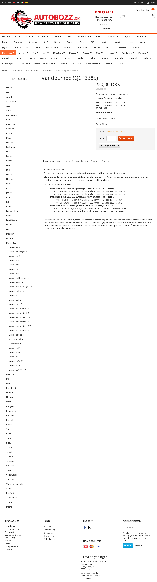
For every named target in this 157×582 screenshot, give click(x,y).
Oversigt (8, 543)
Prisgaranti (105, 28)
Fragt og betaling (12, 529)
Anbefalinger (82, 161)
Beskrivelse (48, 161)
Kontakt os (9, 540)
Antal (102, 138)
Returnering (10, 538)
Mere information (104, 112)
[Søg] (153, 15)
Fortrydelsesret (11, 546)
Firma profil (10, 532)
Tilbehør (95, 161)
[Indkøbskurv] (145, 10)
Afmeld (138, 545)
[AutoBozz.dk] (45, 18)
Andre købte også (65, 161)
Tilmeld (127, 545)
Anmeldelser (107, 161)
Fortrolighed (10, 526)
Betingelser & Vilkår (13, 535)
